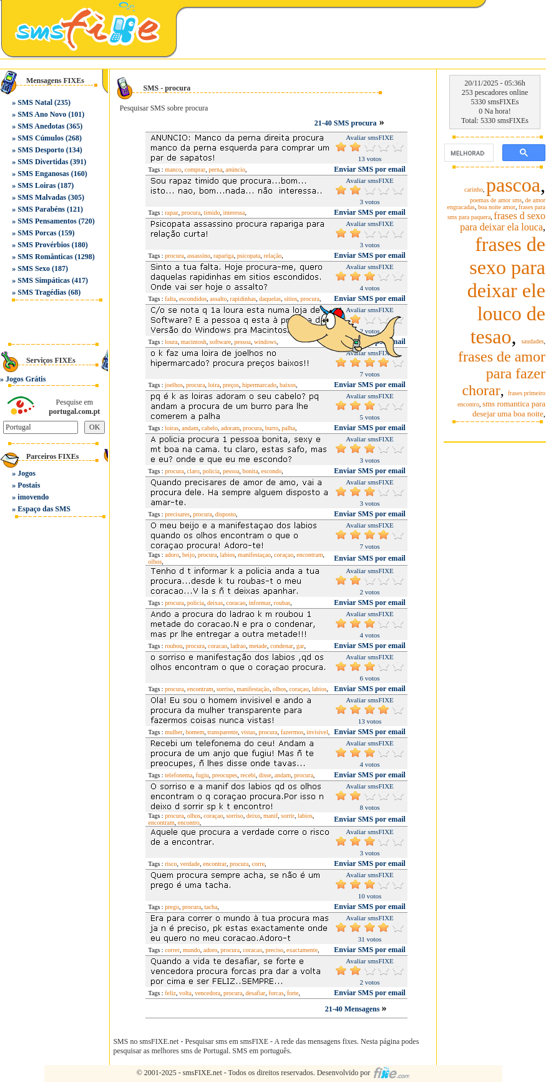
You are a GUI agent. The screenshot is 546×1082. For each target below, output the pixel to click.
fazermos (292, 732)
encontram (309, 554)
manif (270, 815)
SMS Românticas (44, 256)
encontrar (215, 863)
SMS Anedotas (40, 126)
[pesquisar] (468, 153)
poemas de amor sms (496, 200)
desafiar (256, 993)
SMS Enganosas (43, 173)
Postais (28, 485)
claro (193, 471)
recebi (247, 775)
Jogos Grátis (26, 379)
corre (258, 863)
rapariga (223, 255)
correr (172, 950)
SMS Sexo (33, 268)
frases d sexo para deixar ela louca (502, 221)
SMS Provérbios (43, 244)
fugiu (202, 775)
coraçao (283, 554)
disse (265, 775)
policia (211, 471)
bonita (250, 471)
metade (258, 645)
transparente (222, 732)
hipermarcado (259, 384)
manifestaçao (254, 554)
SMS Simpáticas (43, 280)
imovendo (33, 497)
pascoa (513, 185)
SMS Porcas (36, 233)
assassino (198, 255)
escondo (271, 471)
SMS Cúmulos (40, 138)
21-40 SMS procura (345, 123)
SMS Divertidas (42, 161)
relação (272, 255)
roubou (173, 645)
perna (215, 169)
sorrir (288, 815)
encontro (189, 822)
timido (211, 212)
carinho (473, 189)
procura (191, 212)
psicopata (249, 255)
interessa (234, 212)
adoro (172, 554)
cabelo (210, 428)
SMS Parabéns (41, 209)
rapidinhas (243, 298)
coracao (235, 602)
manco (173, 169)
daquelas (270, 298)
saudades (532, 341)
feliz (170, 993)
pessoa (242, 341)
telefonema (178, 775)
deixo (253, 815)
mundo (191, 950)
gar (300, 645)
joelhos (174, 384)
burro (272, 428)
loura (171, 341)
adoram (230, 428)
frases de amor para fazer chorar (501, 373)
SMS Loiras (36, 185)
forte (293, 993)
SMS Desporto (40, 149)
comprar (195, 169)
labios (227, 554)
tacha (210, 906)
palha (288, 428)
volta (185, 993)
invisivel (317, 732)
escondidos (193, 298)
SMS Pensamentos (46, 221)
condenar (281, 645)
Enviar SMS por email (370, 169)
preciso (274, 950)
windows (265, 341)
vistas (248, 732)
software (220, 341)
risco (171, 863)
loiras (171, 428)
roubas (282, 602)
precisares (177, 514)
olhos (155, 561)
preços (231, 384)
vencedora (207, 993)
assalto (218, 298)
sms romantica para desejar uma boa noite (508, 408)
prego (172, 906)
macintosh (194, 341)
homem (194, 732)
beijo (188, 554)
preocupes (225, 775)
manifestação (253, 689)
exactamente (302, 950)
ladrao (238, 645)
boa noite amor (496, 207)
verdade (190, 863)
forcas (275, 993)
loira (214, 384)
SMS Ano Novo (41, 114)
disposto (225, 514)
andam (190, 428)
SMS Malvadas (41, 197)
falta (170, 298)
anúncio (235, 169)
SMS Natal (34, 102)
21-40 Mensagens (353, 1009)
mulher (173, 732)
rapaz (171, 212)
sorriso (225, 689)
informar (260, 602)
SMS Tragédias (41, 292)
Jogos (26, 473)
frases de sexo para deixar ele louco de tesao (506, 290)
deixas (215, 602)
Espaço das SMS (44, 508)
